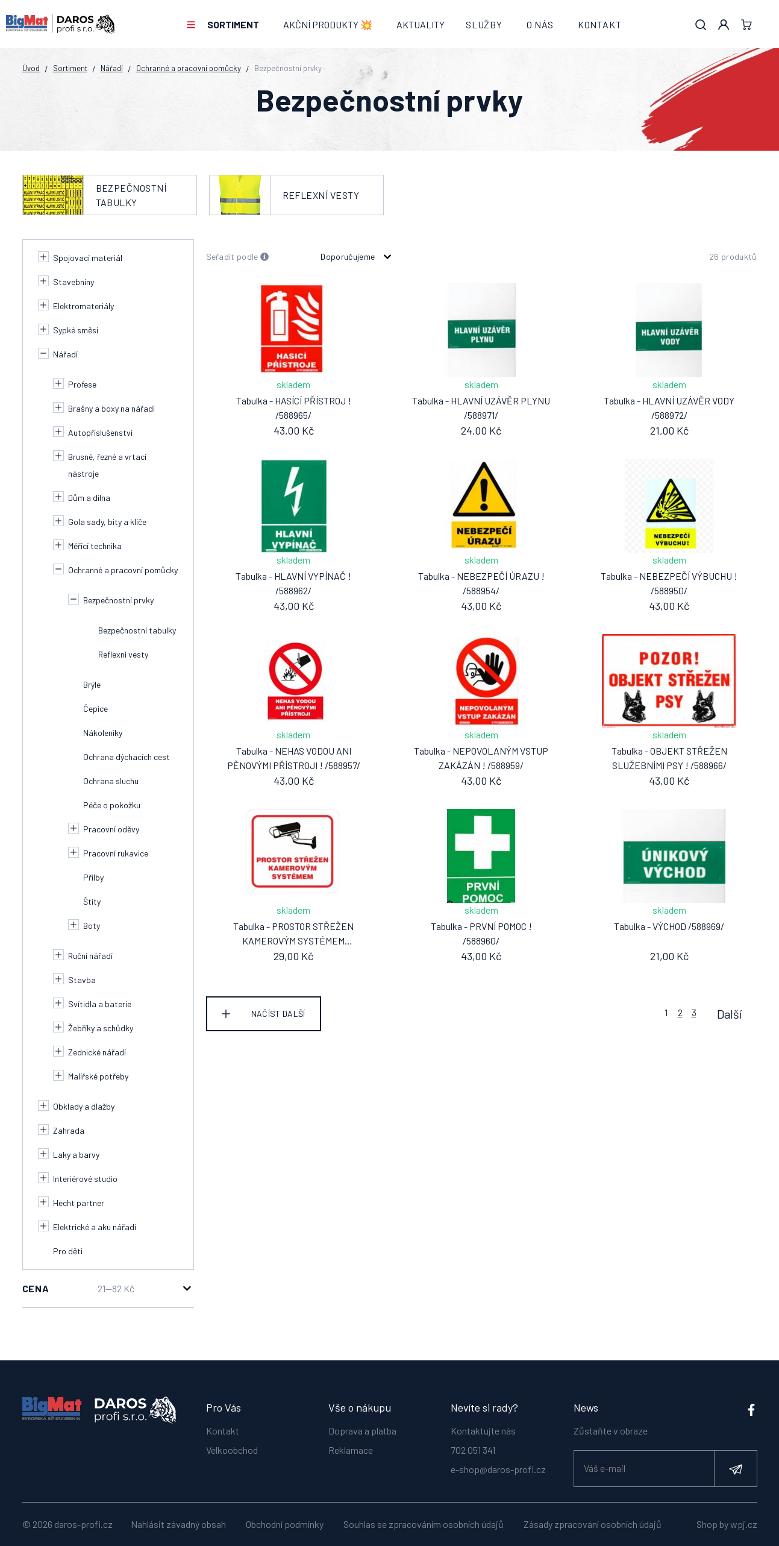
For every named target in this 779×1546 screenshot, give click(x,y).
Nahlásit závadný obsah (178, 1524)
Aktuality (420, 24)
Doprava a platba (362, 1426)
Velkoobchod (232, 1445)
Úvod (31, 68)
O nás (540, 24)
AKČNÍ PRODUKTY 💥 (327, 24)
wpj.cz (743, 1524)
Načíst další (278, 1013)
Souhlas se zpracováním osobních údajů (423, 1524)
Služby (484, 24)
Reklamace (350, 1445)
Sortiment (233, 24)
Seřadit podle (237, 257)
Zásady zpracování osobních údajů (593, 1524)
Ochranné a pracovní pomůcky (188, 68)
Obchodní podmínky (285, 1524)
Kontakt (600, 24)
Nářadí (112, 68)
